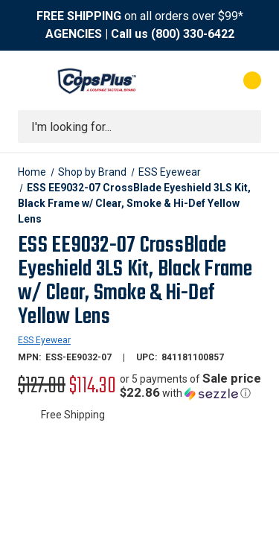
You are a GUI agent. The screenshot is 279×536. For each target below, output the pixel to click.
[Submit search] (244, 126)
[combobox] (139, 126)
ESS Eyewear (44, 340)
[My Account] (192, 80)
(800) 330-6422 (192, 34)
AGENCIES (73, 34)
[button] (190, 386)
